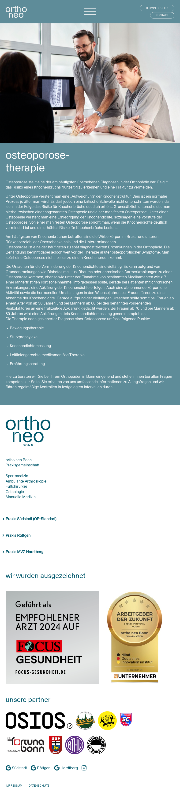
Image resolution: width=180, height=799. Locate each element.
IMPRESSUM (14, 785)
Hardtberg (66, 768)
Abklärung (71, 308)
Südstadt (16, 768)
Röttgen (40, 768)
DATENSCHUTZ (39, 785)
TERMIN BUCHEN (157, 8)
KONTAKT (162, 15)
